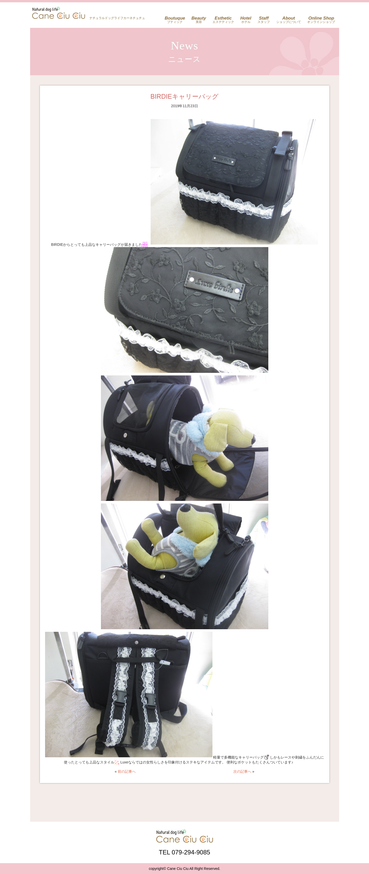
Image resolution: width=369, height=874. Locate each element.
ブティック (175, 19)
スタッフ (264, 19)
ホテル (245, 19)
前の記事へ (127, 771)
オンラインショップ (321, 19)
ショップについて (288, 19)
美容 (198, 19)
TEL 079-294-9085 (184, 852)
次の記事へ (242, 771)
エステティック (223, 19)
